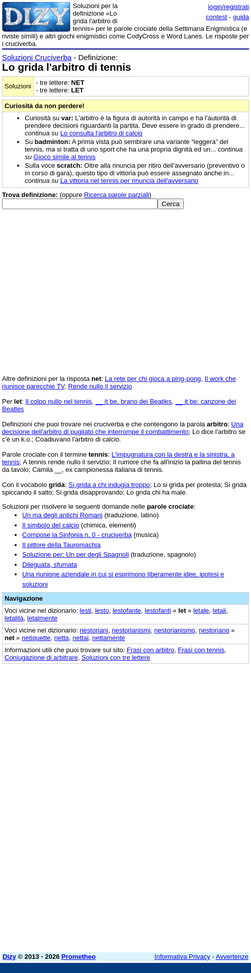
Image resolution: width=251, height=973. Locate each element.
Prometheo (79, 956)
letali (219, 610)
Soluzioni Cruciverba (37, 57)
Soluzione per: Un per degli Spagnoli (75, 554)
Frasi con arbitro (150, 650)
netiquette (36, 638)
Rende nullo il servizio (100, 386)
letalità (14, 618)
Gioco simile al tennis (64, 157)
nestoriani (94, 630)
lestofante (127, 610)
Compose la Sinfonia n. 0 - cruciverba (77, 535)
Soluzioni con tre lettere (116, 657)
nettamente (108, 638)
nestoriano (213, 630)
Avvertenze (232, 956)
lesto (102, 610)
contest (216, 17)
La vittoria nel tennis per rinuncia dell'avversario (129, 180)
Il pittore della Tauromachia (61, 545)
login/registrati (228, 7)
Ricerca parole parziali (116, 195)
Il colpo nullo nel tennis (58, 401)
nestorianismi (131, 630)
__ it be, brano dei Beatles (133, 401)
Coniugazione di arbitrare (41, 657)
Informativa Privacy (183, 956)
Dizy (9, 956)
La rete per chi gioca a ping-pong (153, 378)
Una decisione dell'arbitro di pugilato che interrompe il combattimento (122, 427)
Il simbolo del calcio (50, 525)
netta (61, 638)
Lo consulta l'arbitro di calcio (101, 133)
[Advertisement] (125, 874)
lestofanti (158, 610)
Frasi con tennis (201, 650)
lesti (85, 610)
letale (201, 610)
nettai (80, 638)
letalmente (42, 618)
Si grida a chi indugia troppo (109, 485)
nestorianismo (174, 630)
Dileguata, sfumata (49, 564)
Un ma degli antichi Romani (62, 515)
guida (241, 17)
